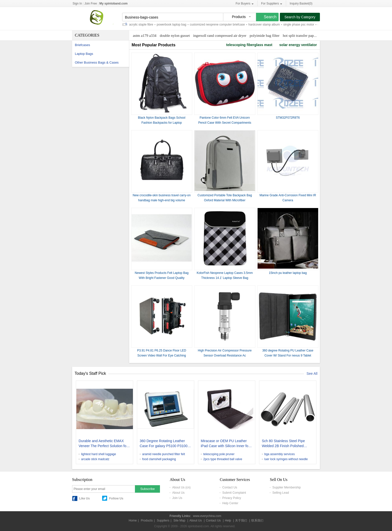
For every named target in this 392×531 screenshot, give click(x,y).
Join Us (177, 498)
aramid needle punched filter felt (163, 454)
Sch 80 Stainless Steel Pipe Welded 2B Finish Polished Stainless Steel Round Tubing (285, 444)
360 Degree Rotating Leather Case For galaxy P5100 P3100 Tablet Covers (163, 444)
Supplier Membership (286, 487)
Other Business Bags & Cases (97, 62)
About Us (178, 492)
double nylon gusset (175, 36)
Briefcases (82, 45)
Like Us (84, 498)
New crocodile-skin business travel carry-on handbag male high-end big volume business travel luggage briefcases (161, 200)
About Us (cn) (181, 487)
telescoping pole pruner (219, 454)
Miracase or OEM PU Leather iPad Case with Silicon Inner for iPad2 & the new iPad (225, 444)
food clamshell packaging (159, 459)
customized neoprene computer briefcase (218, 24)
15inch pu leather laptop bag (288, 273)
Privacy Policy (231, 498)
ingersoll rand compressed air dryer (219, 36)
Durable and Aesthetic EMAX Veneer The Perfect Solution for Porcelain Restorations (103, 444)
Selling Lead (280, 492)
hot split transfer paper (300, 36)
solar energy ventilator (298, 45)
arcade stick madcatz (95, 459)
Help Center (230, 503)
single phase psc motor (299, 24)
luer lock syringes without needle (286, 459)
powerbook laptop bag (172, 24)
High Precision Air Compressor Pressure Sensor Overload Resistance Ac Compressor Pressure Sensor (225, 355)
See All (311, 374)
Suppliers (163, 520)
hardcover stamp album (265, 24)
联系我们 (257, 520)
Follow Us (116, 498)
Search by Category (299, 17)
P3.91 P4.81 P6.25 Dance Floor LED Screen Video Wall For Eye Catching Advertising (161, 355)
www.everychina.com (207, 516)
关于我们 (241, 520)
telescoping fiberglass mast (249, 45)
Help (228, 520)
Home (133, 520)
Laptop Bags (84, 54)
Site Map (179, 520)
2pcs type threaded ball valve (222, 459)
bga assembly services (279, 454)
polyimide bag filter (264, 36)
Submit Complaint (234, 492)
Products (147, 520)
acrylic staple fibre (142, 24)
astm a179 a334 (144, 36)
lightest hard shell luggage (98, 454)
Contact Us (229, 487)
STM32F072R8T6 (288, 117)
